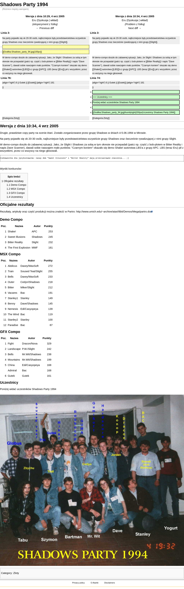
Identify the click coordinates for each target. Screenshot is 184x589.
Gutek (25, 375)
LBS (138, 147)
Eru (34, 20)
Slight (172, 138)
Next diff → (134, 28)
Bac (22, 292)
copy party (28, 132)
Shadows (101, 132)
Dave (23, 303)
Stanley (24, 298)
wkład (53, 20)
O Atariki (94, 583)
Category (6, 573)
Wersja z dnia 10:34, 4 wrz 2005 (134, 16)
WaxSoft (33, 265)
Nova (34, 343)
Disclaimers (109, 583)
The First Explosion (19, 247)
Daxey (24, 265)
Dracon (26, 343)
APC (155, 147)
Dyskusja (43, 20)
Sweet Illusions (16, 236)
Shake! (119, 147)
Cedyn (24, 282)
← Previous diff (45, 28)
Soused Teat (27, 271)
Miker (23, 287)
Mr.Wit (26, 354)
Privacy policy (78, 583)
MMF (35, 247)
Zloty (16, 573)
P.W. (24, 348)
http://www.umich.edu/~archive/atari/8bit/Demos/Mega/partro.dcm (114, 211)
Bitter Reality (173, 144)
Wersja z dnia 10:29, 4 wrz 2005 (45, 16)
